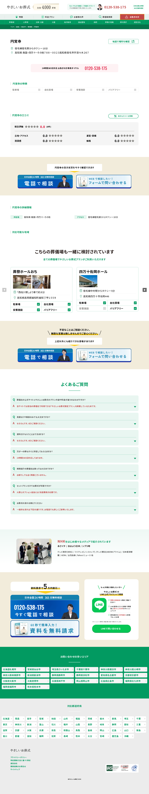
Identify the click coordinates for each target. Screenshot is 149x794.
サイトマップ (15, 769)
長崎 (66, 736)
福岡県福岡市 (9, 686)
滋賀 (5, 730)
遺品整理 (81, 22)
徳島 (138, 730)
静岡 (114, 724)
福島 (78, 718)
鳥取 (78, 730)
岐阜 (102, 724)
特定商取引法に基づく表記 (20, 760)
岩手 (29, 718)
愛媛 (17, 736)
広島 (114, 730)
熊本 (78, 736)
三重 (138, 724)
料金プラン (49, 17)
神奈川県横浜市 (108, 669)
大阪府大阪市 (9, 680)
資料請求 (123, 22)
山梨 (78, 724)
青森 (17, 718)
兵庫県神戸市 (58, 680)
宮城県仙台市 (34, 669)
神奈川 (18, 724)
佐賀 (53, 736)
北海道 (6, 718)
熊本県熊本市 (34, 686)
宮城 (41, 718)
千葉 (138, 718)
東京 (5, 724)
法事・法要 (40, 22)
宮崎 (102, 736)
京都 (17, 730)
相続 (95, 22)
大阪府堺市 (32, 680)
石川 (53, 724)
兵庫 (41, 730)
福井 (66, 724)
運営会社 (137, 22)
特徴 (21, 17)
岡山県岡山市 (83, 680)
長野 (90, 724)
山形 (66, 718)
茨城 (90, 718)
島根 (90, 730)
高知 (29, 736)
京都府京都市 (131, 675)
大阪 (29, 730)
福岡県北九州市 (133, 680)
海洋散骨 (67, 22)
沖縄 (126, 736)
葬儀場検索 (107, 17)
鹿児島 (115, 736)
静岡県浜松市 (83, 675)
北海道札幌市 (9, 669)
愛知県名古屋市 (108, 675)
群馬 (114, 718)
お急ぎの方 (134, 17)
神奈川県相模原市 (11, 675)
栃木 (102, 718)
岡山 (102, 730)
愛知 (126, 724)
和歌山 (67, 730)
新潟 (29, 724)
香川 (5, 736)
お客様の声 (78, 17)
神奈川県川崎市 (133, 669)
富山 (41, 724)
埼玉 (126, 718)
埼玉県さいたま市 (60, 669)
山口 (126, 730)
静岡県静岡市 (58, 675)
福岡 (41, 736)
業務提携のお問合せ (18, 766)
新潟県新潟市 (34, 675)
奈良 (53, 730)
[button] (145, 290)
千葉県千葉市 (83, 669)
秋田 (53, 718)
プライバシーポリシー (18, 757)
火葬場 (25, 22)
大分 (90, 736)
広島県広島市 (107, 680)
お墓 (53, 22)
